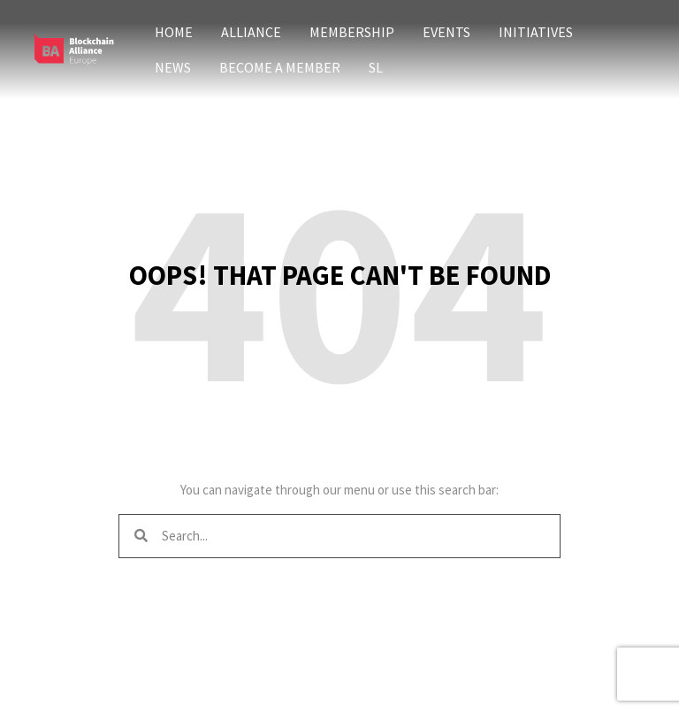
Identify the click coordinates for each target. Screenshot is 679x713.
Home (174, 32)
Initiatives (536, 32)
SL (376, 67)
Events (446, 32)
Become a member (279, 67)
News (173, 67)
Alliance (251, 32)
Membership (351, 32)
